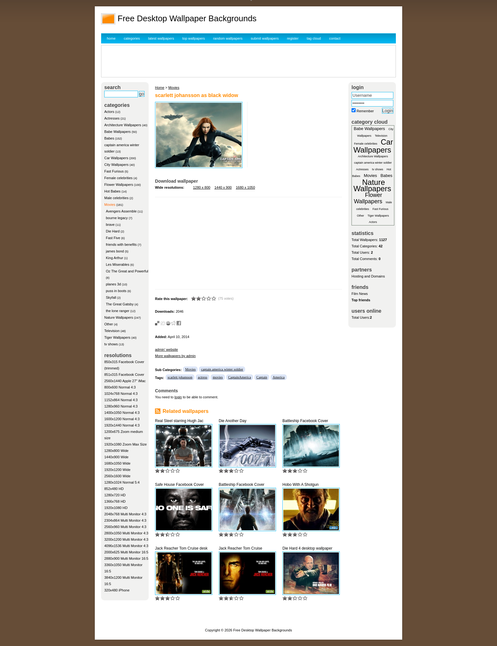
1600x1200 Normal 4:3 (121, 419)
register (293, 38)
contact (334, 38)
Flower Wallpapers (118, 184)
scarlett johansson (180, 377)
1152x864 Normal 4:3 (121, 400)
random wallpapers (227, 38)
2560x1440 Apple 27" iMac (125, 381)
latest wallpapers (161, 38)
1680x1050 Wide (117, 463)
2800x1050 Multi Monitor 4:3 (126, 533)
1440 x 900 (223, 187)
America (279, 377)
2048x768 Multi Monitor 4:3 (125, 514)
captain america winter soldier (222, 369)
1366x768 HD (115, 501)
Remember (365, 111)
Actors (109, 112)
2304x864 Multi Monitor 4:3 (125, 520)
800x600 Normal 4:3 (120, 387)
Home (159, 87)
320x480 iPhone (117, 590)
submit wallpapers (265, 38)
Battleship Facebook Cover (305, 421)
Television (111, 331)
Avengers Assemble (121, 211)
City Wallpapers (116, 164)
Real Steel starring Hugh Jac (179, 421)
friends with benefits (121, 244)
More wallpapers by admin (175, 356)
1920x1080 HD (115, 508)
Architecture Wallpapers (122, 125)
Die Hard (112, 231)
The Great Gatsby (119, 304)
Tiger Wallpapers (117, 337)
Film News (360, 294)
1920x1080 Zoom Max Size (125, 444)
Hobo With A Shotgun (300, 484)
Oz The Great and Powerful (127, 271)
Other (108, 324)
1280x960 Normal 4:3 (121, 406)
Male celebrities (116, 198)
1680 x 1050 (245, 187)
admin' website (166, 349)
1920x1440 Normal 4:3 (121, 425)
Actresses (111, 118)
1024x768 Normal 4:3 (121, 393)
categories (132, 38)
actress (202, 377)
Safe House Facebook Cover (179, 484)
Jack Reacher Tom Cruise (240, 548)
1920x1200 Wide (117, 470)
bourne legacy (117, 218)
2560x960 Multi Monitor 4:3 (125, 527)
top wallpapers (193, 38)
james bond (115, 251)
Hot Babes (112, 191)
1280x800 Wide (116, 451)
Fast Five (113, 238)
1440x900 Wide (116, 457)
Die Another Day (232, 421)
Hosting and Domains (368, 276)
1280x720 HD (115, 495)
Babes (109, 138)
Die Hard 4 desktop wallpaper (307, 548)
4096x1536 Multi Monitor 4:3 (126, 546)
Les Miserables (117, 264)
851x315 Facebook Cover (124, 374)
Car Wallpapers (116, 158)
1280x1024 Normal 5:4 (121, 482)
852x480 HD (114, 489)
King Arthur (114, 258)
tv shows (111, 344)
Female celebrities (118, 178)
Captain (261, 377)
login (178, 397)
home (111, 38)
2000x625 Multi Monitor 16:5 (126, 552)
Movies (109, 204)
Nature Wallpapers (118, 317)
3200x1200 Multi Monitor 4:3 (126, 539)
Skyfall (111, 297)
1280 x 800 (201, 187)
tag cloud (314, 38)
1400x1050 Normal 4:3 (121, 412)
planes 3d (113, 284)
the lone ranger (117, 311)
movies (218, 377)
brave (110, 224)
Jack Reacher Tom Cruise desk (181, 548)
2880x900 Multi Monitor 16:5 (126, 558)
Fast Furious (114, 171)
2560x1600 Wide (117, 476)
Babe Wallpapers (117, 132)
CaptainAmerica (239, 377)
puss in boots (116, 291)
